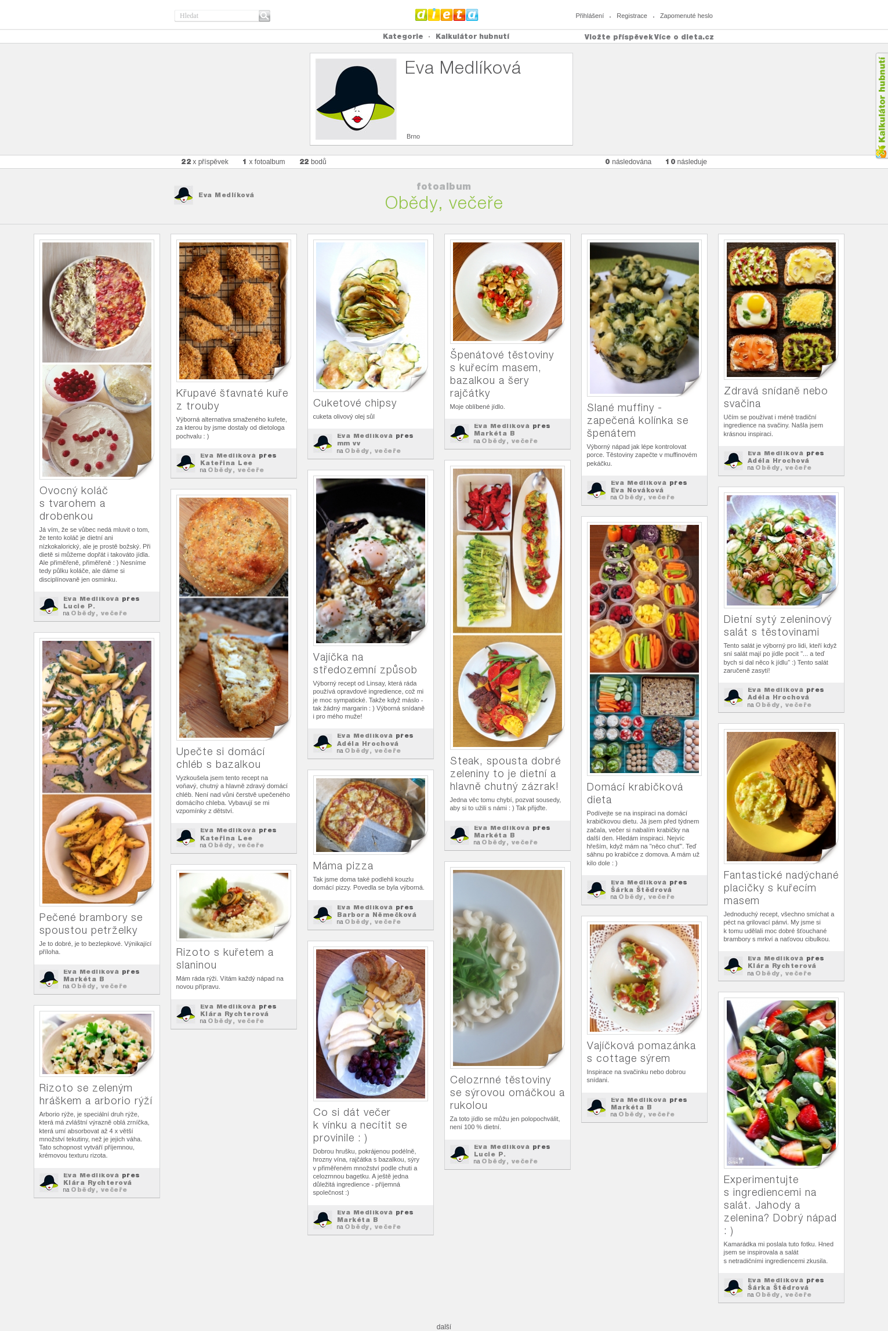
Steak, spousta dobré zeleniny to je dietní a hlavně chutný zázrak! (505, 773)
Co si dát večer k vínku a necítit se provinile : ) (360, 1125)
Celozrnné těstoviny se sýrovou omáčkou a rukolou (507, 1092)
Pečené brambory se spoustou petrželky (91, 923)
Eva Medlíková (226, 195)
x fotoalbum (263, 161)
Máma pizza (343, 865)
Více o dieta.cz (684, 36)
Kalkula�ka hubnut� (881, 106)
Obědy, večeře (99, 613)
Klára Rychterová (782, 966)
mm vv (349, 443)
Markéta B (495, 433)
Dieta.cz (447, 14)
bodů (313, 161)
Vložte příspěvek (619, 36)
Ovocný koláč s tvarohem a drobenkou (73, 503)
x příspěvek (205, 161)
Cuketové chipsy (355, 403)
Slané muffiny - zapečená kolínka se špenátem (637, 420)
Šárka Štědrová (641, 890)
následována (628, 161)
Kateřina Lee (226, 463)
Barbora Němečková (377, 915)
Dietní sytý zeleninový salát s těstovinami (778, 625)
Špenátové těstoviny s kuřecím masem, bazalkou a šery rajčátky (502, 374)
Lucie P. (79, 606)
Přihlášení (589, 15)
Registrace (632, 15)
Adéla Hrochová (779, 460)
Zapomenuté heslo (686, 15)
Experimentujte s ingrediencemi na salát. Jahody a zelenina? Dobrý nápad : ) (780, 1204)
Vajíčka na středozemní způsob (365, 663)
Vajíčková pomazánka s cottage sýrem (641, 1051)
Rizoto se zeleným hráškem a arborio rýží (96, 1094)
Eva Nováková (637, 490)
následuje (686, 161)
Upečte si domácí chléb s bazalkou (220, 757)
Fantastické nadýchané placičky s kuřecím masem (781, 887)
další (444, 1327)
